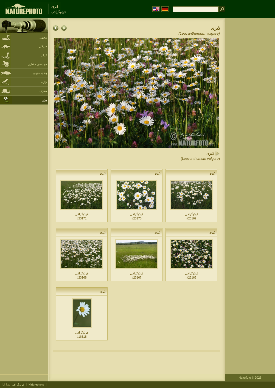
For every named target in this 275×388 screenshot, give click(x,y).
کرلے (44, 55)
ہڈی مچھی (40, 73)
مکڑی (43, 90)
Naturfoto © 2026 (250, 377)
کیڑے (44, 82)
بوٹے (44, 99)
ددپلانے (43, 46)
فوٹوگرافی (18, 384)
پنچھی (43, 37)
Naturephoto (36, 384)
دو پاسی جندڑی (37, 64)
